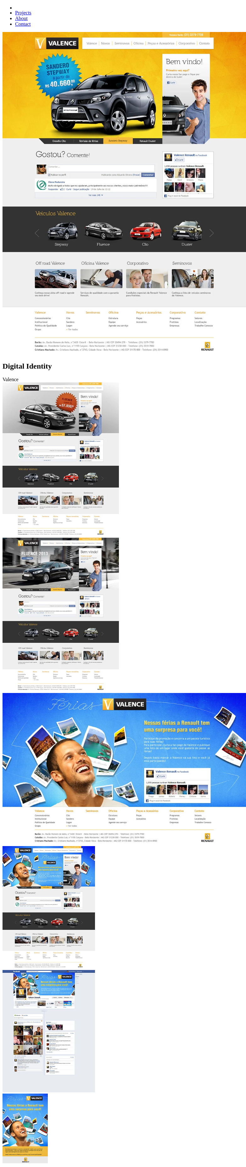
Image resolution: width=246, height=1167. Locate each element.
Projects (23, 12)
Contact (23, 24)
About (21, 18)
